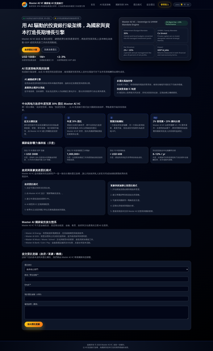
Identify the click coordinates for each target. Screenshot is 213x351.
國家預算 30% (122, 4)
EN (188, 5)
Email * (28, 284)
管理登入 (165, 4)
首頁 (93, 4)
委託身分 (28, 265)
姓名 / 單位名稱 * (31, 275)
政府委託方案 (31, 50)
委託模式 (137, 4)
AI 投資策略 (105, 4)
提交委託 (151, 4)
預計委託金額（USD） (33, 294)
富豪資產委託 (50, 50)
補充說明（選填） (32, 304)
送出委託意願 (33, 324)
